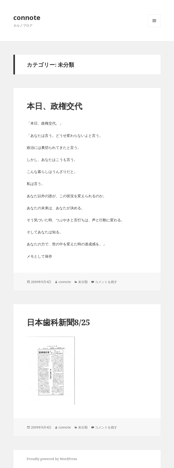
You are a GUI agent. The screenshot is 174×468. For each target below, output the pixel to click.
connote (26, 17)
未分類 (83, 282)
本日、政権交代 (54, 106)
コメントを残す (106, 282)
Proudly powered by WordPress (52, 459)
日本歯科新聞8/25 (58, 322)
